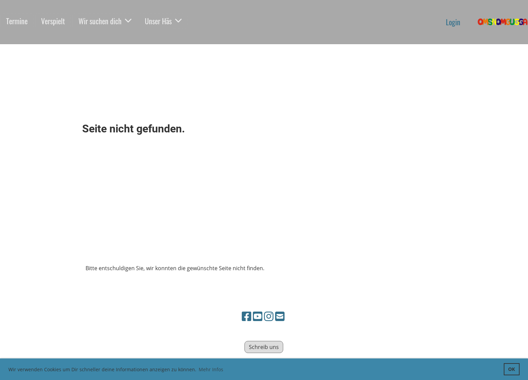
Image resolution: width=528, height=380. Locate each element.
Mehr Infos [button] (211, 369)
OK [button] (511, 369)
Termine (17, 20)
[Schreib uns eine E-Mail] (280, 316)
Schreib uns (264, 347)
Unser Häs (163, 20)
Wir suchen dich (104, 20)
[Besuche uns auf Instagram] (268, 316)
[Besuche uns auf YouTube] (257, 316)
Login (453, 22)
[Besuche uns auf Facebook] (246, 316)
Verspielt (53, 20)
